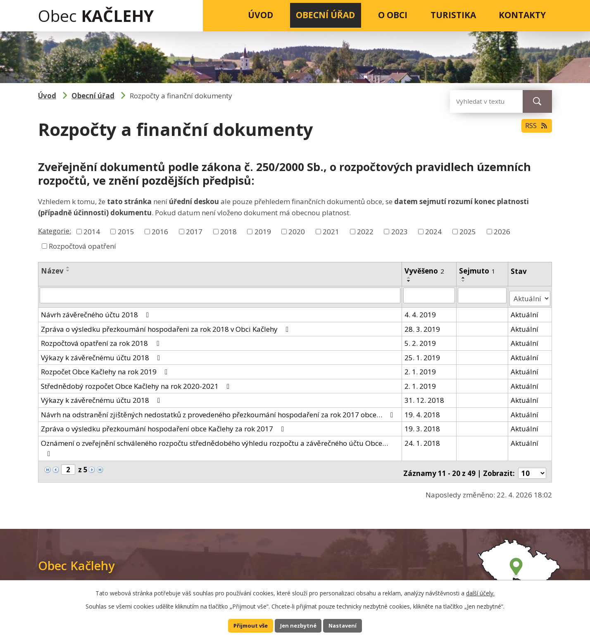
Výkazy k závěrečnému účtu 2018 (102, 354)
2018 (228, 231)
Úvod (260, 15)
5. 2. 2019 (420, 339)
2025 (467, 231)
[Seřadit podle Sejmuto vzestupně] (464, 277)
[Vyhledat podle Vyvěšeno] (430, 295)
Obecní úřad (325, 15)
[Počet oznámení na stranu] (532, 466)
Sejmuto (478, 271)
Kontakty (522, 15)
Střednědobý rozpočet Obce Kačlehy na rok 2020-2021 (137, 382)
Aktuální (525, 311)
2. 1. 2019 (420, 368)
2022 (365, 231)
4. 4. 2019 (420, 311)
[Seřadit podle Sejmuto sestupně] (464, 281)
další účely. (480, 591)
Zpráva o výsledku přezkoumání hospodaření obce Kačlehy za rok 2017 (164, 425)
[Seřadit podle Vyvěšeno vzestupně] (409, 277)
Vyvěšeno (425, 271)
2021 (331, 231)
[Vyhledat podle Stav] (530, 295)
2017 (194, 231)
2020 (296, 231)
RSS (534, 130)
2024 (433, 231)
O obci (392, 15)
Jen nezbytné (298, 625)
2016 (160, 231)
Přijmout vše (245, 625)
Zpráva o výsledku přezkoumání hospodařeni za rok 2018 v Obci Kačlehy (166, 325)
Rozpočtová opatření (82, 246)
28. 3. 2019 (422, 325)
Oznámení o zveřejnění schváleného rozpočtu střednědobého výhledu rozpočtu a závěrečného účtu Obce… (214, 444)
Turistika (453, 15)
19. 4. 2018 (422, 411)
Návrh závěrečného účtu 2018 (96, 311)
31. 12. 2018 (425, 396)
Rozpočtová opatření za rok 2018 (101, 339)
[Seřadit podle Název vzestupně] (68, 267)
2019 (263, 231)
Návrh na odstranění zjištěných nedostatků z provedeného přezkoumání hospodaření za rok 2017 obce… (218, 411)
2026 (502, 231)
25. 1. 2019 (422, 354)
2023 (399, 231)
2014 (91, 231)
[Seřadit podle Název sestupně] (68, 270)
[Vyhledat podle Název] (220, 295)
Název (52, 271)
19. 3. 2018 (422, 425)
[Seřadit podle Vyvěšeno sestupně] (409, 281)
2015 (126, 231)
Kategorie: (54, 231)
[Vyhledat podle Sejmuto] (483, 295)
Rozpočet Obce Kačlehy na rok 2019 (106, 368)
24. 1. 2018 (422, 439)
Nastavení (348, 625)
